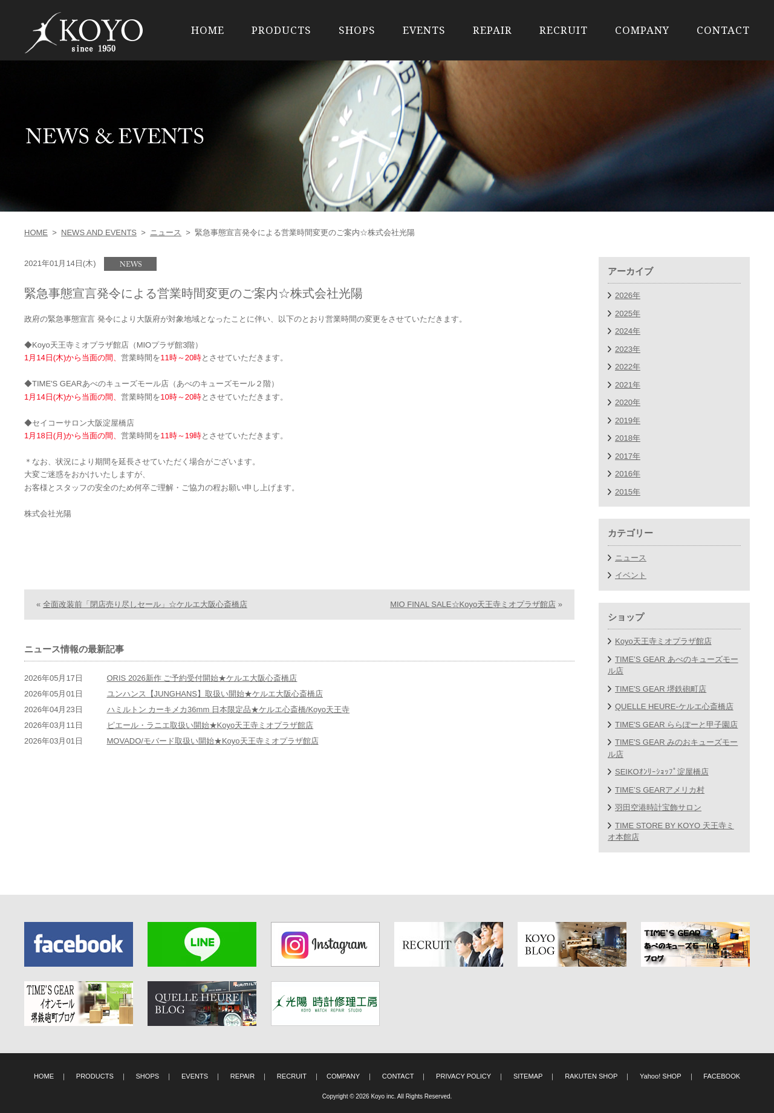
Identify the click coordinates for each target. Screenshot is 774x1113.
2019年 (627, 420)
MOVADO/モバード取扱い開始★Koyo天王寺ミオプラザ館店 (213, 764)
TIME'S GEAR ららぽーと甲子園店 (676, 724)
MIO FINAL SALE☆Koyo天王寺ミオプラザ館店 (473, 627)
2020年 (627, 402)
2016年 (627, 473)
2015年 (627, 491)
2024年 (627, 331)
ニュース (165, 232)
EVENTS (424, 30)
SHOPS (357, 30)
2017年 (627, 456)
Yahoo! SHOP (660, 1076)
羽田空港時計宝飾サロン (658, 807)
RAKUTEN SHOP (591, 1076)
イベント (630, 575)
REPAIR (492, 30)
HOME (207, 30)
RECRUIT (563, 30)
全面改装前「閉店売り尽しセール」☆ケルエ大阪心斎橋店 (145, 627)
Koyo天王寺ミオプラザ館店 (663, 641)
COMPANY (642, 30)
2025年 (627, 313)
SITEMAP (528, 1076)
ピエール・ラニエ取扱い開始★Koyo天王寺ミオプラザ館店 (210, 748)
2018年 (627, 438)
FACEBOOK (721, 1076)
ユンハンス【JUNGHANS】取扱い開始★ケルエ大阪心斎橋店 (215, 717)
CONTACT (723, 30)
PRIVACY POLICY (463, 1076)
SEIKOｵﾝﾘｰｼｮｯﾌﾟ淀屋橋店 (662, 771)
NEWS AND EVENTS (99, 232)
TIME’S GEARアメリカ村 (659, 789)
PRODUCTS (281, 30)
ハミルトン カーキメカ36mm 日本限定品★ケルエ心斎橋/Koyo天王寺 (228, 733)
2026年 (627, 295)
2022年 (627, 366)
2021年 (627, 384)
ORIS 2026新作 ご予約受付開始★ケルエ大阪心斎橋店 (202, 701)
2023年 (627, 349)
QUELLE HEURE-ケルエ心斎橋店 (674, 706)
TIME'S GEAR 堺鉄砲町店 (660, 688)
